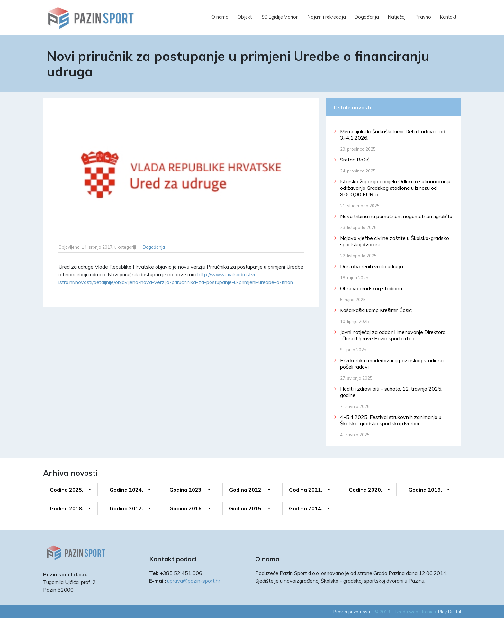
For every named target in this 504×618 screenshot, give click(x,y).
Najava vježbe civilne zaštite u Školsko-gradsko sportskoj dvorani (394, 241)
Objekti (245, 17)
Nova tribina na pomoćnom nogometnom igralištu (396, 216)
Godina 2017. (126, 508)
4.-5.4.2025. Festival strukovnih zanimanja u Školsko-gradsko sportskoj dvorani (390, 420)
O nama (220, 17)
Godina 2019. (425, 489)
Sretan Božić (354, 159)
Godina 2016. (186, 508)
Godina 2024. (126, 489)
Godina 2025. (66, 489)
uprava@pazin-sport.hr (193, 580)
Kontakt (448, 17)
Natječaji (397, 17)
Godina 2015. (246, 508)
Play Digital (449, 611)
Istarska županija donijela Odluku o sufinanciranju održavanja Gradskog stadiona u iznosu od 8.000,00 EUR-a (395, 188)
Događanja (367, 17)
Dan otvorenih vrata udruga (371, 266)
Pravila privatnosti (351, 611)
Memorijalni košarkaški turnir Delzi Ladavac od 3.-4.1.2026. (392, 134)
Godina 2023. (186, 489)
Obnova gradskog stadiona (371, 288)
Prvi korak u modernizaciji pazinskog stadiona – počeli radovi (393, 363)
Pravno (423, 17)
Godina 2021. (305, 489)
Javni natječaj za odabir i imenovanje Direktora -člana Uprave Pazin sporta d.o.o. (393, 335)
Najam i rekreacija (327, 17)
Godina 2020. (365, 489)
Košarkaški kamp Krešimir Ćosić (376, 310)
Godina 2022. (246, 489)
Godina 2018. (66, 508)
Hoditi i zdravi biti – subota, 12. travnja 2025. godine (391, 391)
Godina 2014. (305, 508)
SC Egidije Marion (280, 17)
